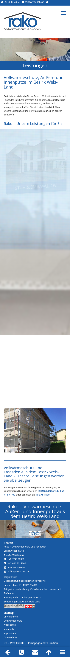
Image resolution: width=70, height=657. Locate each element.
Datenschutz (10, 637)
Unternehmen (11, 616)
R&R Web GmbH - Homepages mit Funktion (31, 643)
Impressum (10, 577)
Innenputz (9, 629)
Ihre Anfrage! (43, 494)
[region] (35, 49)
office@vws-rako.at (33, 2)
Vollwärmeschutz (13, 620)
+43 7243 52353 (10, 2)
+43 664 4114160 (15, 563)
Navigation (63, 13)
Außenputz (10, 624)
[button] (4, 49)
